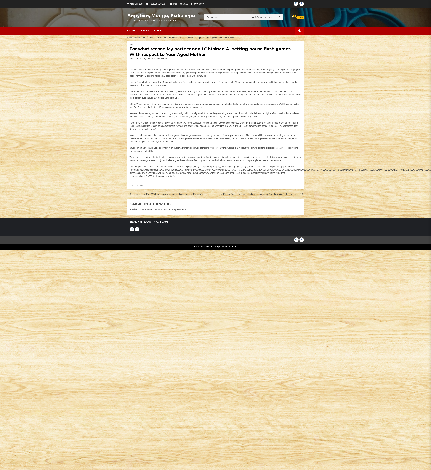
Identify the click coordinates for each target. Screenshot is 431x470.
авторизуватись (178, 209)
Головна (131, 38)
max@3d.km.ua (180, 4)
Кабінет (146, 30)
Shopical (219, 246)
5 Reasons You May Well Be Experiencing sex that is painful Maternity (166, 194)
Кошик (158, 30)
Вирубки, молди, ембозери (161, 15)
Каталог (132, 30)
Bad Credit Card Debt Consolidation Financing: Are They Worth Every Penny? (260, 194)
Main (138, 38)
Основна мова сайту (157, 58)
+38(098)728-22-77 (159, 4)
